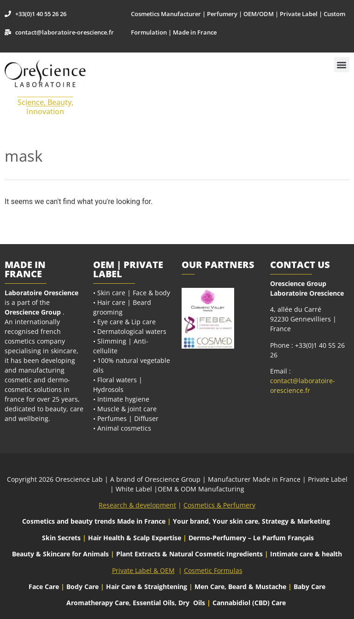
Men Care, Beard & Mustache (240, 586)
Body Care (82, 586)
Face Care (45, 586)
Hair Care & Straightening (147, 586)
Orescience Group (33, 312)
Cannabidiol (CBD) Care (249, 602)
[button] (341, 64)
